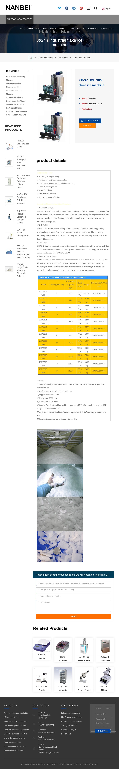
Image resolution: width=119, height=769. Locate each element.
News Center (49, 29)
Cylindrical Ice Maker (14, 98)
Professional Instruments (71, 721)
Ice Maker (63, 58)
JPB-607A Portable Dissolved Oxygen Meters (21, 217)
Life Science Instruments (71, 717)
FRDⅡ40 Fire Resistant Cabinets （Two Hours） (23, 181)
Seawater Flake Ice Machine (14, 92)
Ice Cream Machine (14, 108)
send (73, 616)
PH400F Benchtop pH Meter (23, 144)
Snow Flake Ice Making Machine (15, 78)
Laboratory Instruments (70, 713)
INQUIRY (101, 731)
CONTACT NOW (92, 121)
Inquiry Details (100, 714)
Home (22, 29)
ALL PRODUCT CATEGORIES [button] (19, 19)
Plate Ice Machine (13, 87)
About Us (81, 29)
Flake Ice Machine (81, 58)
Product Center (34, 29)
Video (61, 29)
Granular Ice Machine (15, 104)
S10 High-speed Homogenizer (23, 233)
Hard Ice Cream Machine (16, 111)
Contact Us (93, 29)
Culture (70, 29)
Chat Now (87, 125)
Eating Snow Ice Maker (15, 101)
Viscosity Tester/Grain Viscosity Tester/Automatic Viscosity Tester (23, 251)
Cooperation (107, 29)
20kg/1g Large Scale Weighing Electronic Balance (22, 270)
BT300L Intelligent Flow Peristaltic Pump (21, 162)
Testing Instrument (68, 726)
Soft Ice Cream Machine (16, 115)
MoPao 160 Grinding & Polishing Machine (22, 198)
